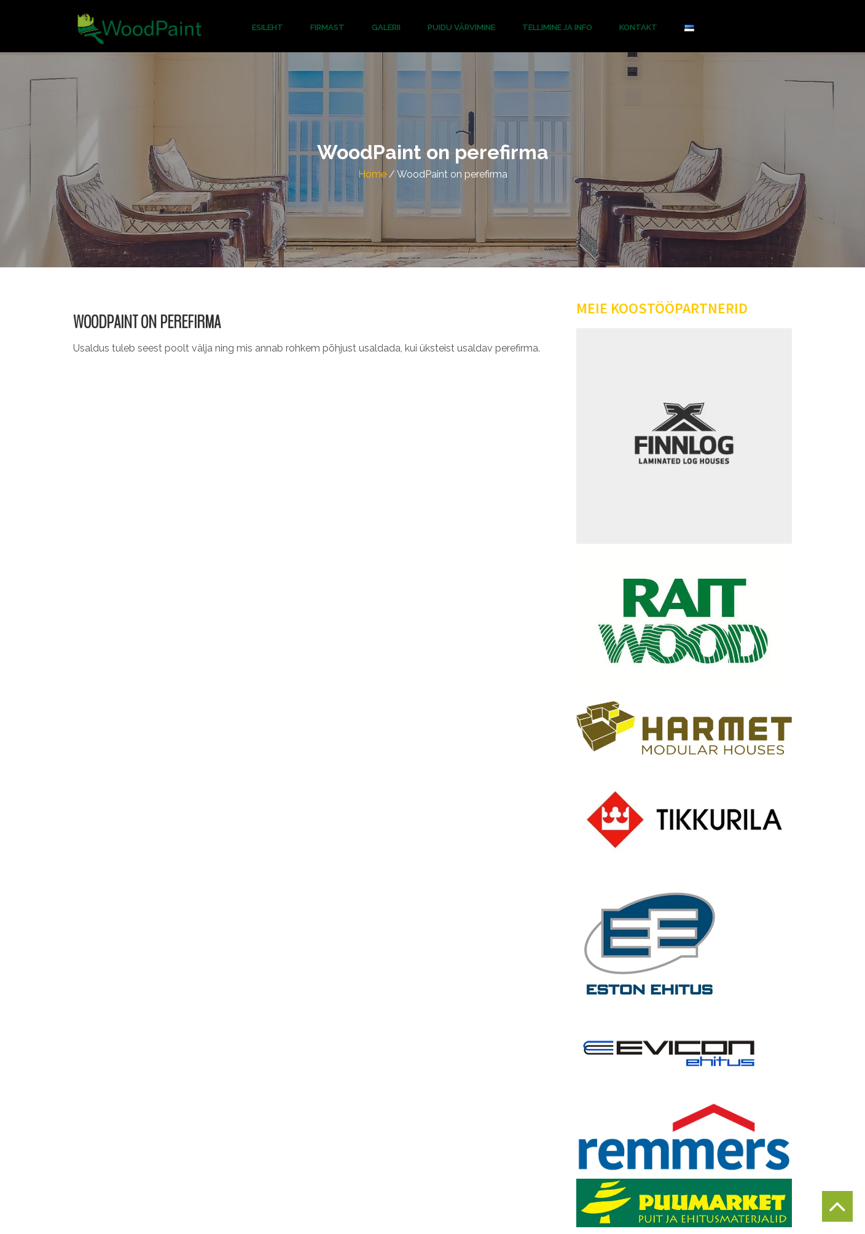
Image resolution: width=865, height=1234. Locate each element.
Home (372, 174)
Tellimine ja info (557, 27)
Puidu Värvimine (461, 27)
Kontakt (638, 27)
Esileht (267, 27)
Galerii (386, 27)
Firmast (327, 27)
